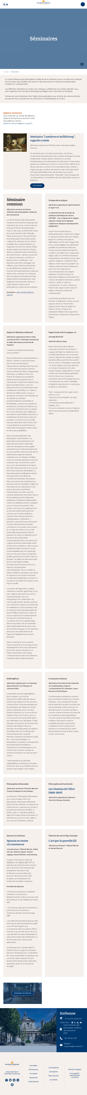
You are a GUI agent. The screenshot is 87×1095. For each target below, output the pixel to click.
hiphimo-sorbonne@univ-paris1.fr (17, 123)
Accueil (6, 72)
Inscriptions (53, 1072)
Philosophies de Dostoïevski (61, 784)
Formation (34, 1074)
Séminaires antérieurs (22, 993)
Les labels (53, 1080)
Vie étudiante (53, 1068)
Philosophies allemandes (18, 784)
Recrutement (54, 1076)
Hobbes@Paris (13, 679)
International (33, 1082)
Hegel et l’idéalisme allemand (20, 332)
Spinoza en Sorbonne (16, 836)
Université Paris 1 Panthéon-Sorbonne (12, 1073)
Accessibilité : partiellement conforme (75, 1075)
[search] (4, 4)
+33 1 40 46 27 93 (70, 1038)
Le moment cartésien (58, 679)
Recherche (33, 1078)
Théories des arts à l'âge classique (63, 836)
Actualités (33, 1065)
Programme (37, 186)
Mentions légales (74, 1069)
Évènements (33, 1069)
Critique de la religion (58, 200)
